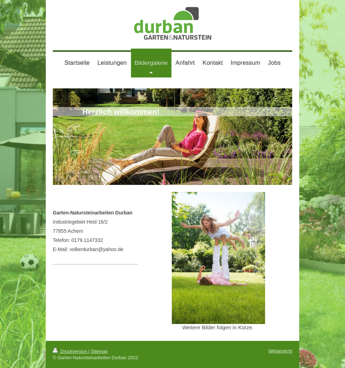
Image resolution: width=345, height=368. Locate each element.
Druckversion (70, 351)
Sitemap (99, 351)
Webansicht (280, 351)
